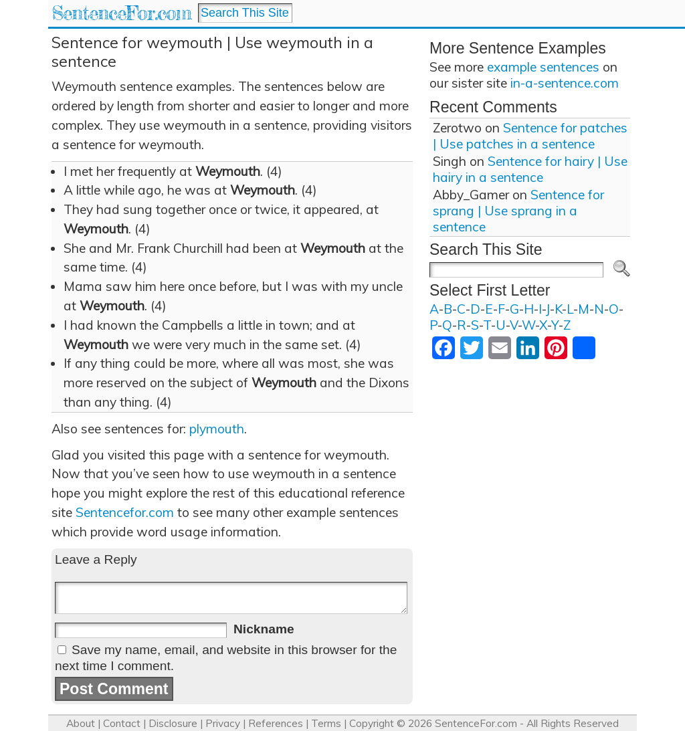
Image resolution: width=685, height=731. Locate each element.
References (275, 723)
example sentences (543, 67)
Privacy (222, 723)
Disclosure (173, 723)
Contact (121, 723)
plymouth (216, 429)
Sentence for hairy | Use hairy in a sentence (530, 169)
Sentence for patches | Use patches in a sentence (530, 136)
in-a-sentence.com (564, 83)
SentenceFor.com (121, 13)
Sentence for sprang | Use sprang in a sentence (518, 211)
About (80, 723)
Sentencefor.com (125, 512)
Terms (326, 723)
